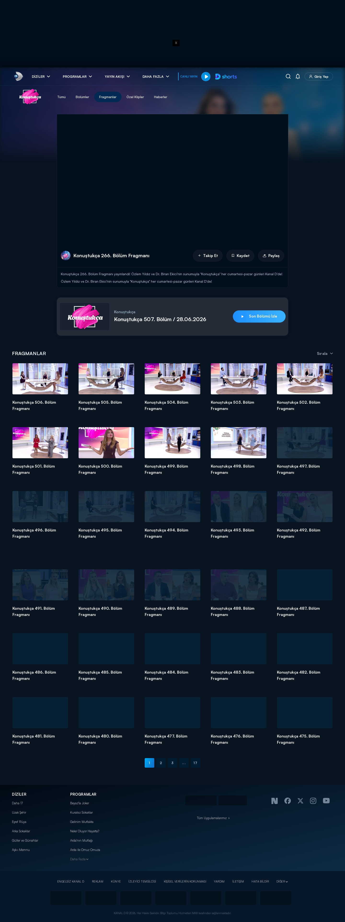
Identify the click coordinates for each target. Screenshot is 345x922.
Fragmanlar (107, 97)
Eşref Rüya (19, 822)
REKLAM (98, 881)
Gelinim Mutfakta (81, 822)
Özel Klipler (135, 97)
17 (195, 763)
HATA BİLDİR (260, 881)
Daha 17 (17, 803)
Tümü (61, 97)
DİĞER (280, 881)
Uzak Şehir (19, 812)
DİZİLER (19, 794)
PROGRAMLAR (83, 794)
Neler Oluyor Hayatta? (84, 831)
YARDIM (219, 881)
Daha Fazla (78, 859)
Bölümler (82, 97)
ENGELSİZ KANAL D (70, 881)
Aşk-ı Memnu (21, 850)
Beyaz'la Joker (79, 803)
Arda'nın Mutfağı (81, 840)
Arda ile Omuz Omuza (85, 850)
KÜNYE (116, 881)
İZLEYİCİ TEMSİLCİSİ (142, 881)
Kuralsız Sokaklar (81, 812)
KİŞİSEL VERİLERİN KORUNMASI (185, 881)
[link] (18, 76)
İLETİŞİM (238, 881)
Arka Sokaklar (21, 831)
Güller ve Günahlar (25, 840)
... (184, 763)
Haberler (160, 97)
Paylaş (271, 255)
